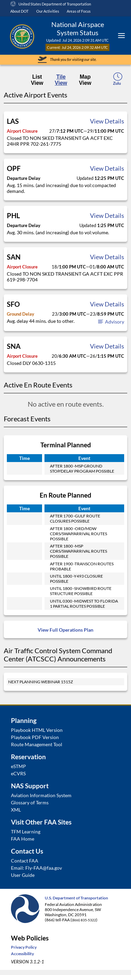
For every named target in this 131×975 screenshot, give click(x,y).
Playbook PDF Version (35, 737)
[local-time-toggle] (118, 81)
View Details (107, 121)
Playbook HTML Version (37, 730)
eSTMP (18, 766)
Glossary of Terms (30, 802)
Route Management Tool (36, 744)
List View (37, 80)
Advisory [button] (110, 322)
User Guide (23, 875)
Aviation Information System (41, 795)
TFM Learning (25, 831)
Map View (85, 80)
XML (16, 810)
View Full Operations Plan (65, 630)
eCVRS (18, 773)
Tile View (61, 80)
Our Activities (47, 11)
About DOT (19, 11)
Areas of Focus (79, 11)
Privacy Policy (24, 947)
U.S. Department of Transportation (76, 897)
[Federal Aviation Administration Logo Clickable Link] (21, 35)
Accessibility (22, 953)
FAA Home (22, 839)
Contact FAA (24, 861)
